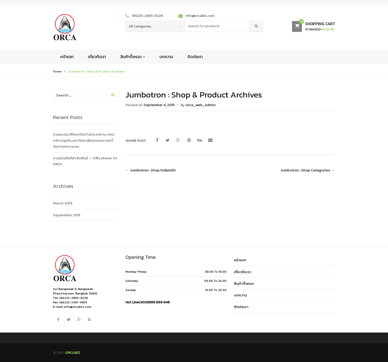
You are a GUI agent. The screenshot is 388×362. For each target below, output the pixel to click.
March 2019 (62, 203)
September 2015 (66, 215)
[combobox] (217, 26)
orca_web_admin (201, 105)
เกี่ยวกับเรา (97, 57)
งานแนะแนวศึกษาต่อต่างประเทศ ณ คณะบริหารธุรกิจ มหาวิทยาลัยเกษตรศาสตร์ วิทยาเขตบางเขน (84, 140)
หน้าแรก (66, 57)
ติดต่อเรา (195, 57)
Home (57, 71)
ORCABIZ (72, 352)
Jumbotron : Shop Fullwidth (150, 170)
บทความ (166, 57)
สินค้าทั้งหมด (132, 57)
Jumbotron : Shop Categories (307, 170)
